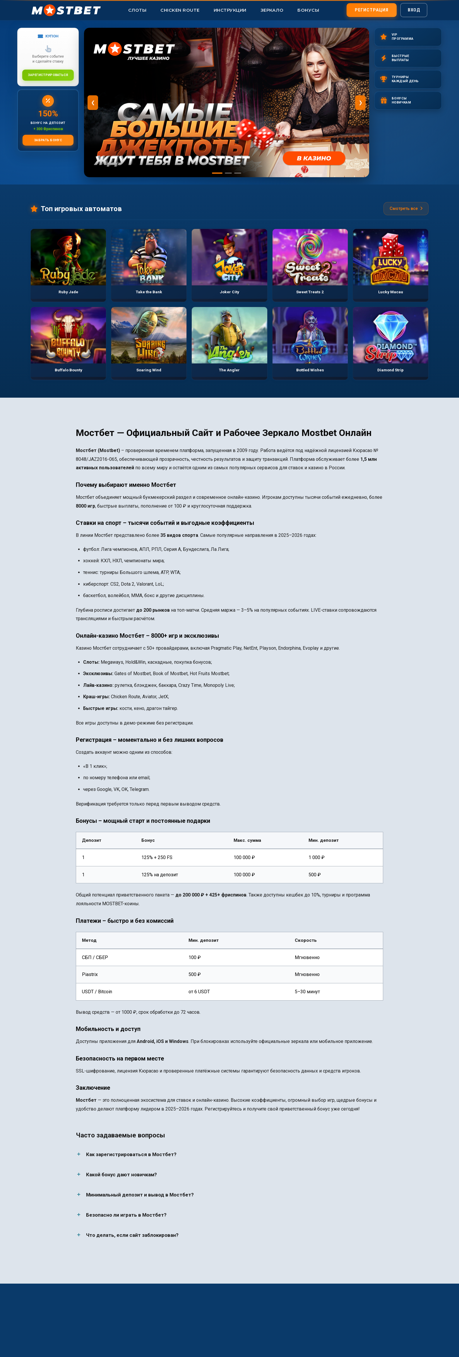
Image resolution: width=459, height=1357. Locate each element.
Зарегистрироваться (48, 74)
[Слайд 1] (217, 173)
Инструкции (230, 10)
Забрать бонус (48, 139)
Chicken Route (180, 10)
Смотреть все (406, 208)
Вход (414, 9)
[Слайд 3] (237, 173)
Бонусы (308, 10)
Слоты (137, 10)
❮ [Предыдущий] (93, 102)
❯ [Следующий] (360, 102)
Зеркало (272, 10)
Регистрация (371, 8)
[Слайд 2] (228, 173)
